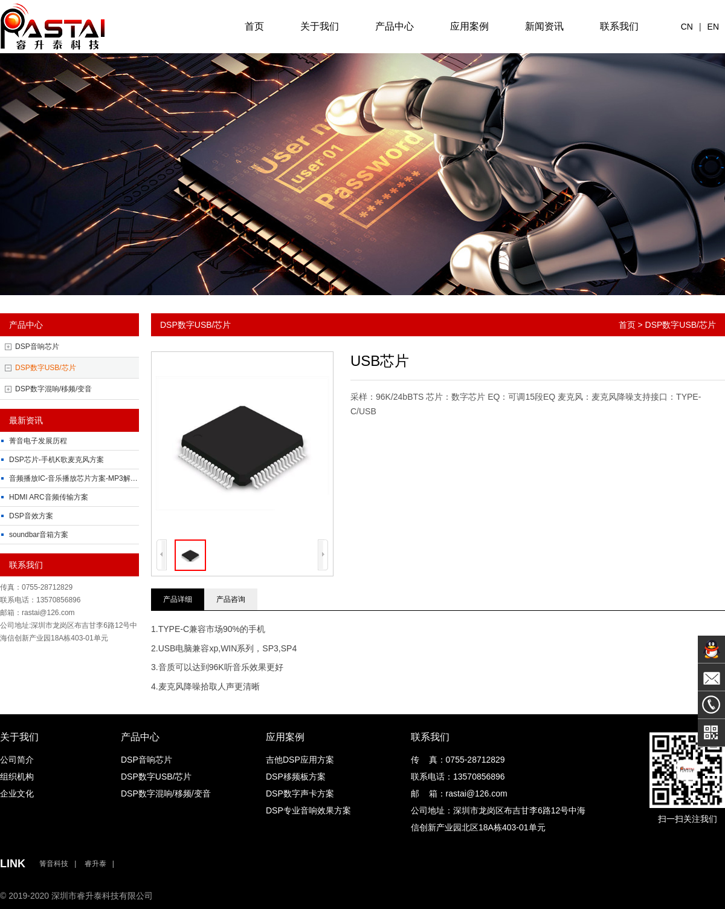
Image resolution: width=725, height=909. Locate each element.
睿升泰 (95, 863)
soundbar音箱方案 (38, 534)
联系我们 (619, 26)
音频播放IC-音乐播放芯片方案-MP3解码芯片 (80, 478)
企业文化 (17, 793)
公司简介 (17, 759)
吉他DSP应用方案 (300, 759)
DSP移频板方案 (296, 776)
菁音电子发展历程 (38, 441)
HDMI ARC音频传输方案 (48, 497)
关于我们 (319, 26)
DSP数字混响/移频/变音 (53, 389)
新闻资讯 (544, 26)
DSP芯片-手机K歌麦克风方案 (56, 459)
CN (687, 26)
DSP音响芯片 (37, 346)
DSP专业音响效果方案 (308, 810)
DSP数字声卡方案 (300, 793)
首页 (254, 26)
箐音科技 (53, 863)
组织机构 (17, 776)
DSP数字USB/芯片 (45, 367)
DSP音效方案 (31, 516)
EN (713, 26)
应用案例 (469, 26)
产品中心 (394, 26)
